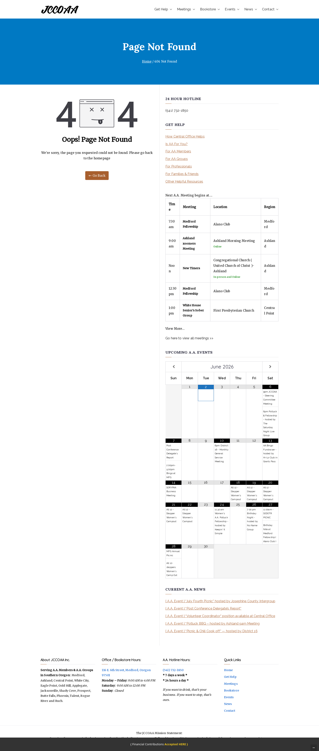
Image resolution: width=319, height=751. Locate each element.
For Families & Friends (182, 174)
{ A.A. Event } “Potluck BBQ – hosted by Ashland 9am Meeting (212, 623)
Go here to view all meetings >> (189, 338)
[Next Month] (270, 367)
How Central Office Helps (185, 136)
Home (228, 670)
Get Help (163, 9)
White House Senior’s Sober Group (193, 310)
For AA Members (178, 151)
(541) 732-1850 (173, 670)
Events (232, 9)
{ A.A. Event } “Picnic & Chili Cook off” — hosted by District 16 (211, 631)
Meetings (186, 9)
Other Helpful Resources (184, 181)
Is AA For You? (176, 144)
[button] (170, 9)
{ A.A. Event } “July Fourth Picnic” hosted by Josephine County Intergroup (220, 601)
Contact (270, 9)
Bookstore (210, 9)
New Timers (191, 268)
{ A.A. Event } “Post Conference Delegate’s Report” (203, 608)
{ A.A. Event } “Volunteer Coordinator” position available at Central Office (220, 616)
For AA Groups (176, 159)
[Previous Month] (173, 367)
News (250, 9)
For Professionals (178, 166)
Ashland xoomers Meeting (189, 243)
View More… (175, 329)
